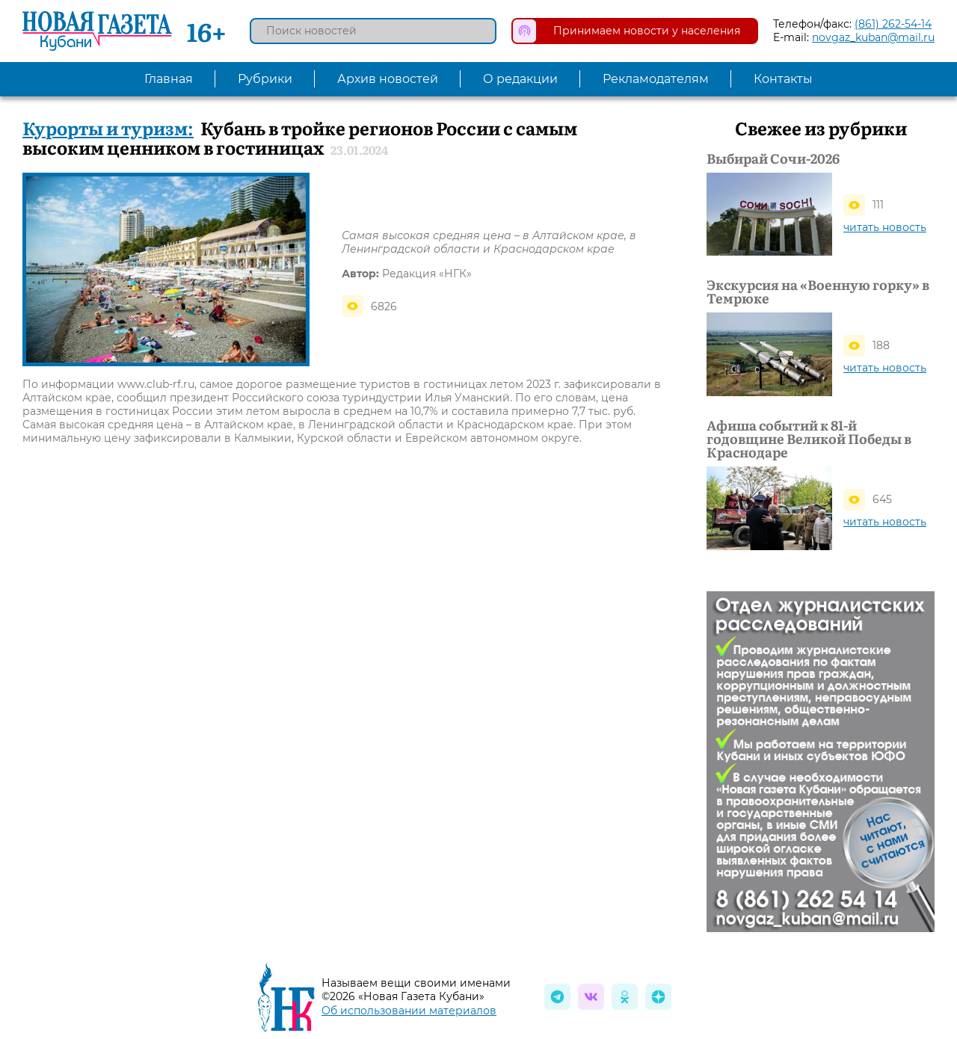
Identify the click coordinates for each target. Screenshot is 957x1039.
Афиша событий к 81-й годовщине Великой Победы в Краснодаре (809, 439)
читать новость (884, 227)
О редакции (520, 79)
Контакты (783, 79)
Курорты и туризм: (108, 127)
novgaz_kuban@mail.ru (873, 37)
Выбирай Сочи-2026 (773, 158)
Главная (168, 79)
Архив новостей (387, 79)
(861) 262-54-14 (893, 24)
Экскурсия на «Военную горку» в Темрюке (818, 291)
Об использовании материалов (408, 1010)
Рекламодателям (656, 79)
